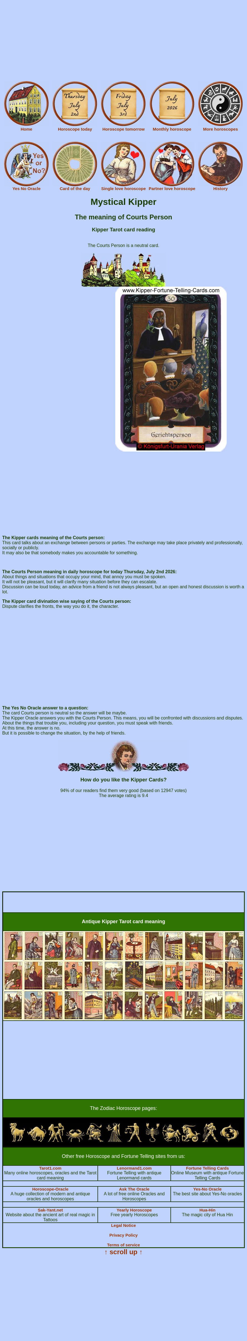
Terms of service (123, 1244)
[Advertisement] (123, 41)
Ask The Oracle (134, 1189)
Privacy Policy (123, 1235)
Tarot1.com (50, 1168)
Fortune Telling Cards (207, 1168)
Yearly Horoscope (134, 1210)
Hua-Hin (207, 1210)
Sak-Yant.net (50, 1210)
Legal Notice (123, 1225)
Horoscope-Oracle (50, 1189)
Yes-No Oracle (207, 1189)
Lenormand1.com (134, 1168)
